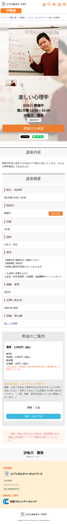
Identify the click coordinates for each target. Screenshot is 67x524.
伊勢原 (22, 18)
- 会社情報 (7, 480)
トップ (3, 18)
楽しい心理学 (11, 323)
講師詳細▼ (34, 120)
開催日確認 (55, 213)
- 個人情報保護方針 (11, 489)
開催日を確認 (34, 128)
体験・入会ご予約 (33, 416)
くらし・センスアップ (37, 18)
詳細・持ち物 (15, 437)
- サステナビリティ (11, 485)
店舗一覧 (12, 18)
